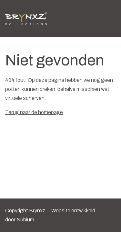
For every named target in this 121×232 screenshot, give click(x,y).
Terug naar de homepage (34, 112)
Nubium (25, 219)
